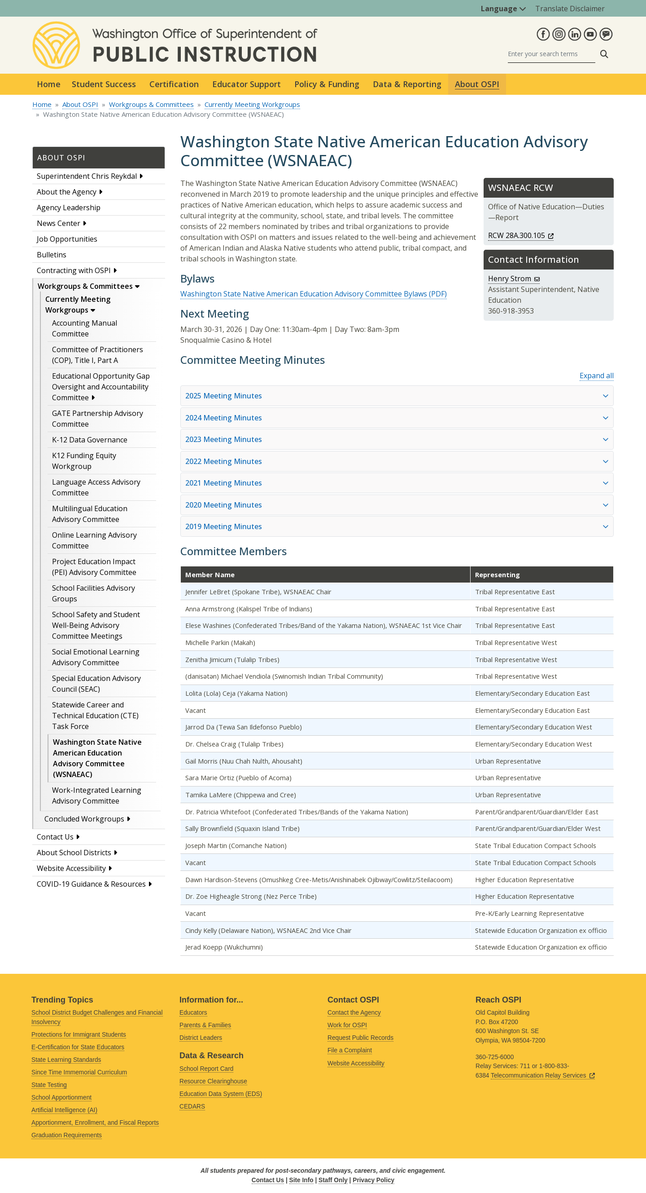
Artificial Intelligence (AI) (64, 1110)
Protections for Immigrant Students (78, 1034)
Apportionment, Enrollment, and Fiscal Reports (95, 1122)
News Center (58, 223)
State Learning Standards (66, 1059)
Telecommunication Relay (543, 1075)
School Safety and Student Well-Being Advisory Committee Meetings (96, 625)
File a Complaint (349, 1050)
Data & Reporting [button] (407, 84)
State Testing (49, 1085)
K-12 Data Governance (89, 440)
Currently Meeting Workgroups (252, 104)
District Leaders (200, 1037)
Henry (514, 278)
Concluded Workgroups (84, 819)
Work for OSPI (347, 1025)
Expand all (597, 375)
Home (49, 84)
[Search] (551, 54)
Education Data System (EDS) (220, 1094)
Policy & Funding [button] (326, 84)
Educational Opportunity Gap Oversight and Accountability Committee (101, 386)
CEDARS (192, 1106)
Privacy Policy (373, 1180)
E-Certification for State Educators (77, 1047)
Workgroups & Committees (151, 104)
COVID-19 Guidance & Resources (91, 884)
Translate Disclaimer (570, 8)
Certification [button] (174, 84)
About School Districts (74, 852)
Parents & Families (205, 1025)
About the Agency (66, 192)
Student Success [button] (104, 84)
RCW (521, 235)
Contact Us (55, 837)
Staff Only (333, 1180)
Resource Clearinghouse (213, 1081)
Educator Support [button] (246, 84)
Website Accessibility (71, 868)
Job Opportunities (67, 239)
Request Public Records (360, 1037)
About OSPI (80, 104)
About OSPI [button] (477, 84)
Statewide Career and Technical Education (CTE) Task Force (95, 715)
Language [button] (503, 8)
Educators (193, 1012)
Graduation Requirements (66, 1135)
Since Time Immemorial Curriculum (79, 1072)
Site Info (301, 1180)
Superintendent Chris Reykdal (87, 176)
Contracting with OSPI (74, 270)
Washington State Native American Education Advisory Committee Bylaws (303, 294)
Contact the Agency (354, 1012)
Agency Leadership (68, 207)
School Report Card (206, 1068)
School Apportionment (61, 1097)
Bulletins (51, 255)
